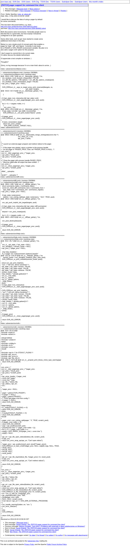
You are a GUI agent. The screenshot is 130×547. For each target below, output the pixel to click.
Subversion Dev (33, 541)
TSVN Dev (44, 2)
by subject (50, 535)
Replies (63, 11)
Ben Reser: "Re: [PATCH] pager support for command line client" (33, 532)
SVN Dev (16, 2)
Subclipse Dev (67, 2)
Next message (25, 11)
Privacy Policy (29, 544)
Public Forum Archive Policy (57, 544)
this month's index (96, 2)
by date (32, 535)
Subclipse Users (81, 2)
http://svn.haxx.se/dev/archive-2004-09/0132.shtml (19, 26)
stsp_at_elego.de (24, 14)
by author (59, 535)
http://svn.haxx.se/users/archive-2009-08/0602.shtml (27, 28)
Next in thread (53, 11)
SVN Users (25, 2)
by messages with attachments (76, 535)
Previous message (39, 11)
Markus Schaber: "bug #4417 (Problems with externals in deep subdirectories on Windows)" (52, 526)
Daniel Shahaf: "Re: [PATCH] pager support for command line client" (40, 524)
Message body (22, 9)
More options (34, 9)
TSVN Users (55, 2)
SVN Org (35, 2)
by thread (40, 535)
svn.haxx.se (6, 2)
